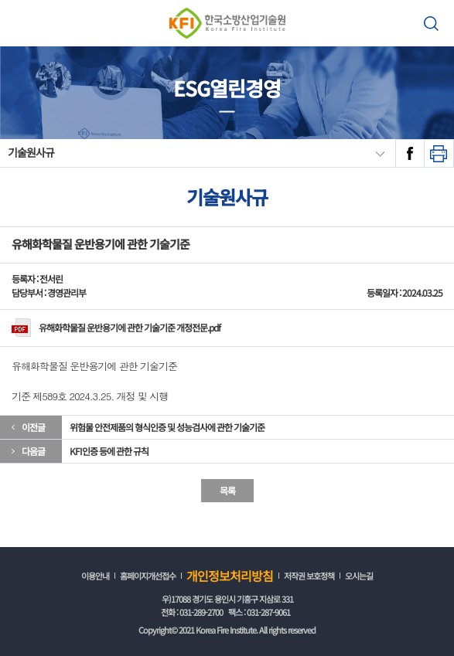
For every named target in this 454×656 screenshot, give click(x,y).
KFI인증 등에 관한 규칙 (109, 450)
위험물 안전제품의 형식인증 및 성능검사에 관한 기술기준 (167, 426)
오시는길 (359, 575)
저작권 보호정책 (309, 575)
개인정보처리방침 (229, 575)
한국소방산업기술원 (227, 23)
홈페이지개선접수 (148, 575)
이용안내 (95, 575)
